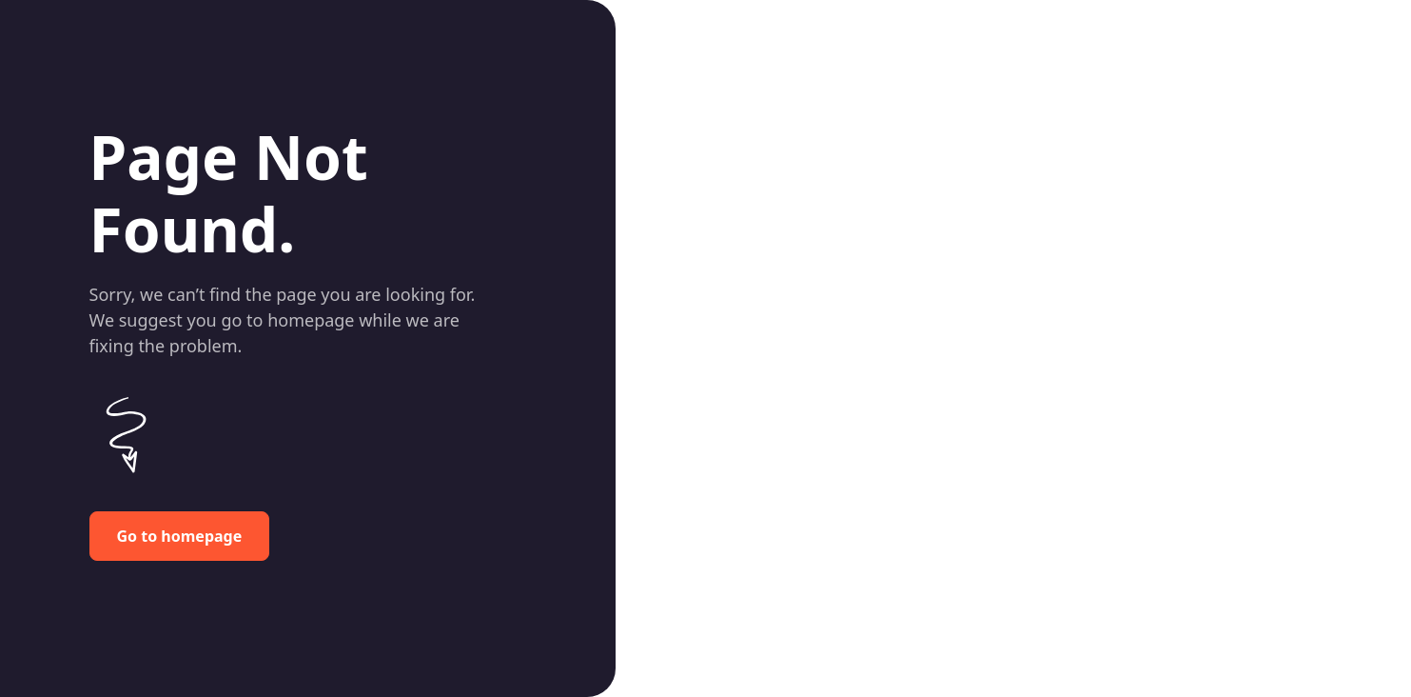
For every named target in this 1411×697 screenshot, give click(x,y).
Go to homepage (180, 536)
